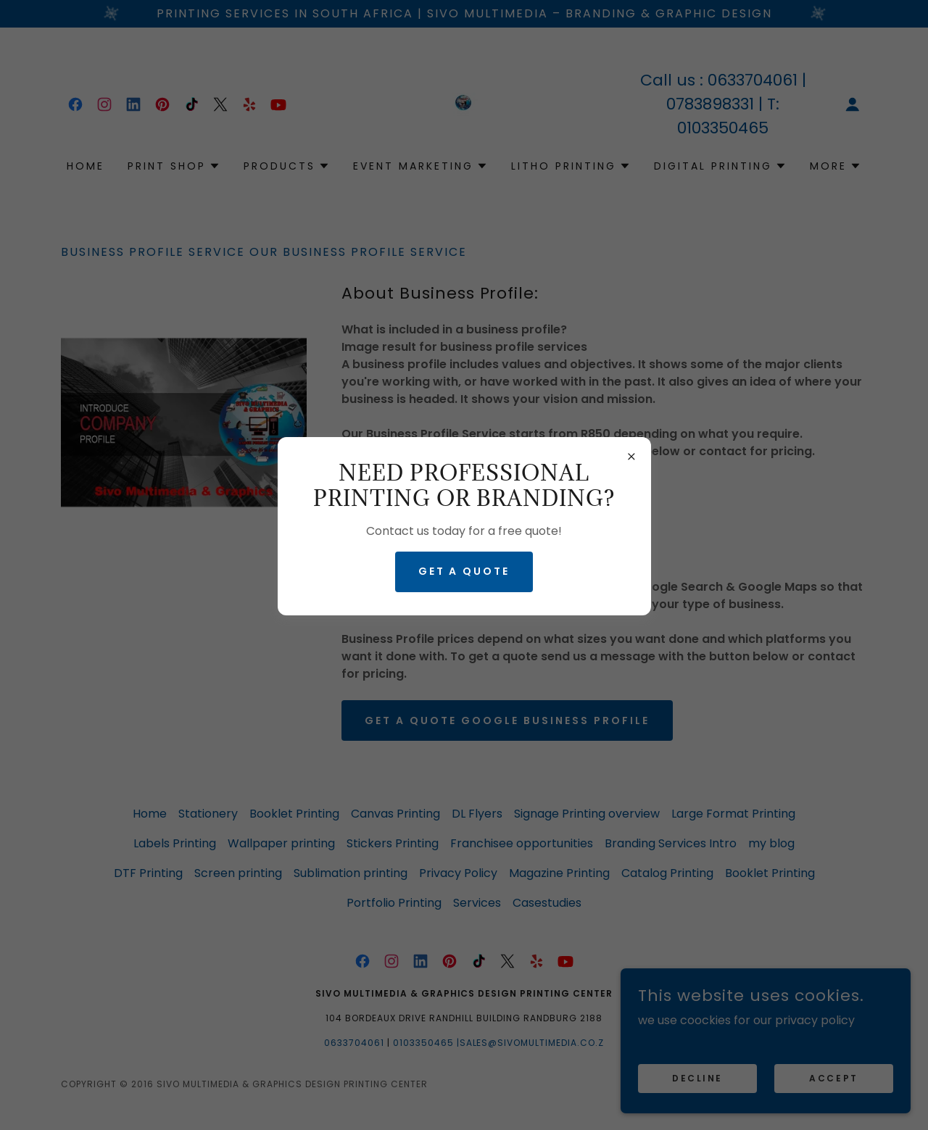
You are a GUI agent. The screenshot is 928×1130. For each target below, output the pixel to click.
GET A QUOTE (464, 571)
